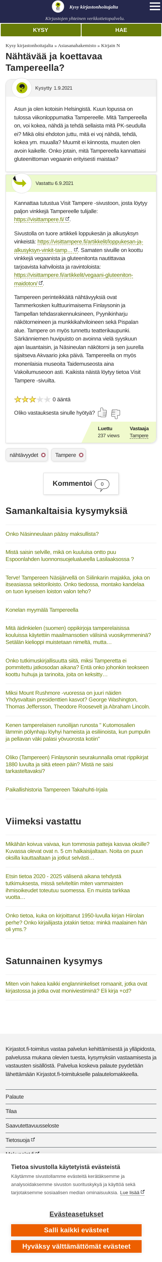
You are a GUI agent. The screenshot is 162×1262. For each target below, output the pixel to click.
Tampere (139, 435)
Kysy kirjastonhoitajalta (29, 45)
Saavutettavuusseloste (32, 1125)
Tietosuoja (18, 1140)
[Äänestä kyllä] (103, 412)
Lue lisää (129, 1192)
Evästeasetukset (76, 1214)
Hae (121, 30)
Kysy (40, 30)
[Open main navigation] (155, 6)
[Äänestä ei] (115, 414)
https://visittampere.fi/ (39, 219)
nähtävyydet (24, 455)
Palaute (15, 1096)
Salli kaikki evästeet (76, 1230)
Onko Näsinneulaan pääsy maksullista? (52, 534)
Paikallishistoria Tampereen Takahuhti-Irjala (57, 789)
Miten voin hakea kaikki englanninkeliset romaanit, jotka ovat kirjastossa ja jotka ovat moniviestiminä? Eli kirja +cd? (76, 987)
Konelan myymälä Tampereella (42, 610)
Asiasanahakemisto (77, 45)
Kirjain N (110, 45)
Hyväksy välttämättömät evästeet (76, 1246)
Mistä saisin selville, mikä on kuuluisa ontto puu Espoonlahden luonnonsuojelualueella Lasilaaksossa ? (70, 555)
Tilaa (11, 1111)
